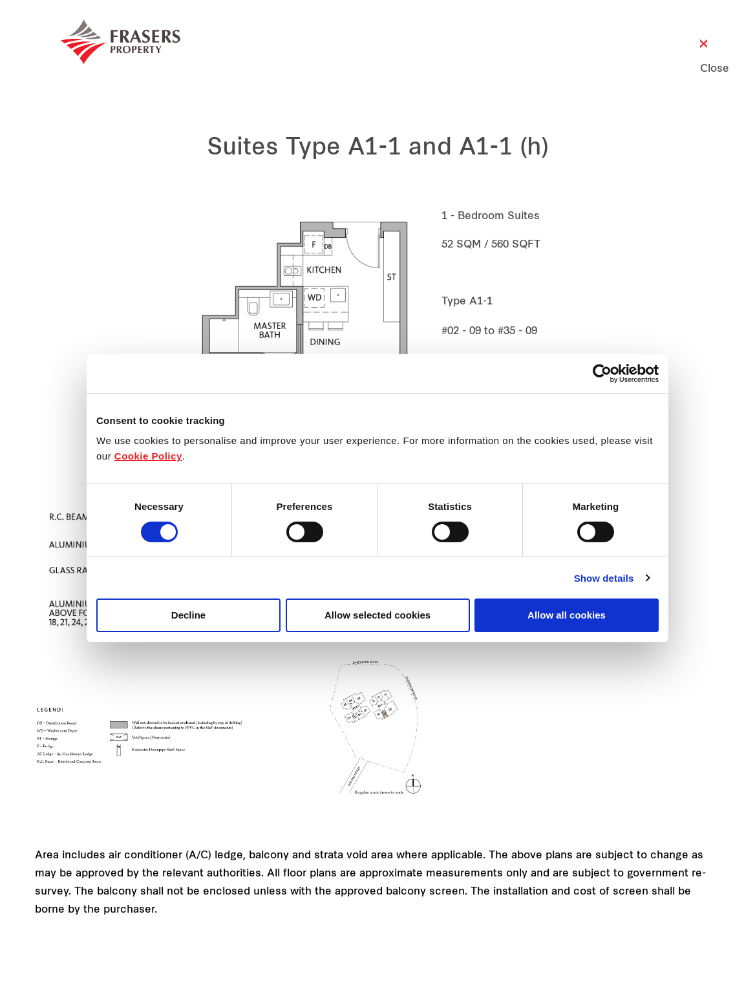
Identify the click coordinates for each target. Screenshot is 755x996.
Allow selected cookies (377, 614)
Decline (188, 614)
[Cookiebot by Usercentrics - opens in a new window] (602, 373)
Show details (604, 578)
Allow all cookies (566, 614)
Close (703, 69)
